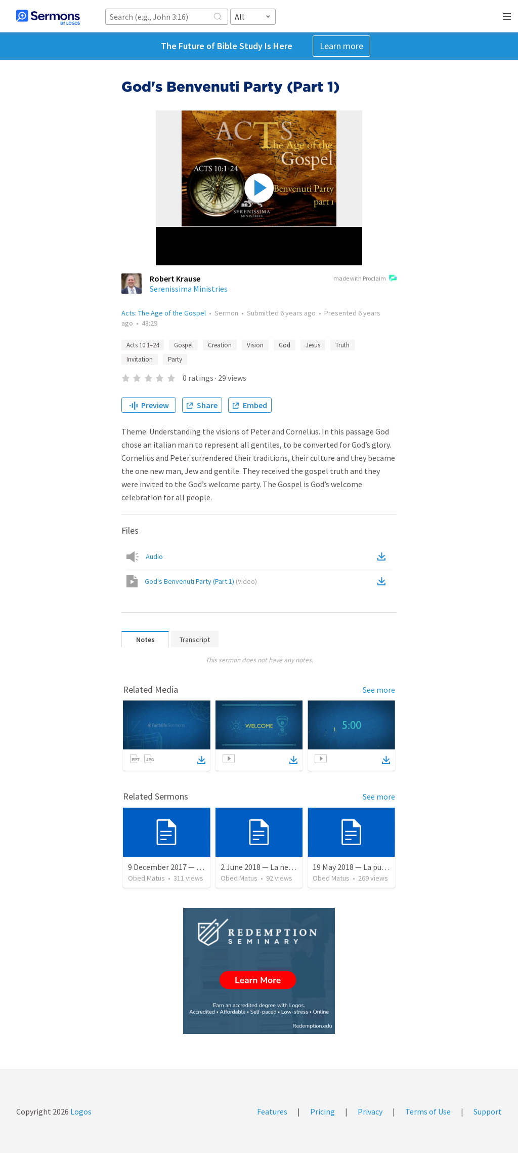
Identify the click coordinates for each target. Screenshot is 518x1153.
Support (487, 1111)
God (284, 345)
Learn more (341, 46)
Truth (342, 345)
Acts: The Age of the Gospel (163, 312)
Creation (220, 345)
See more (379, 690)
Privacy (370, 1111)
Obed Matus (146, 878)
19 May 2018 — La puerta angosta (369, 867)
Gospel (183, 345)
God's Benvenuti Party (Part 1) (201, 581)
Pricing (322, 1111)
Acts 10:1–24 (142, 345)
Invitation (139, 359)
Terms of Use (428, 1111)
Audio (154, 556)
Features (272, 1111)
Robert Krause (175, 278)
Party (175, 359)
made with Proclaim (365, 279)
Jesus (313, 345)
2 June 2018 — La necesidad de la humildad (293, 867)
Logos (80, 1111)
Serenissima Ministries (189, 289)
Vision (255, 345)
